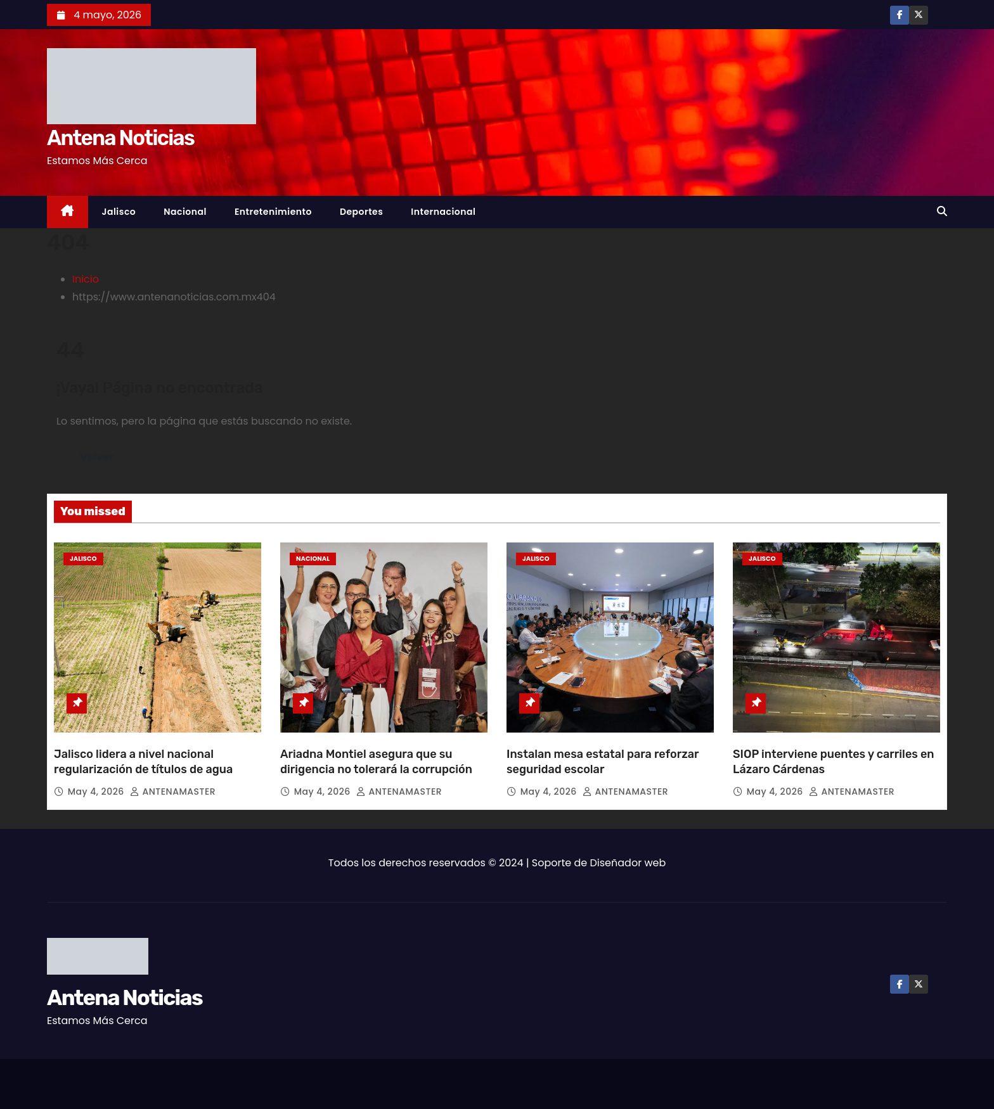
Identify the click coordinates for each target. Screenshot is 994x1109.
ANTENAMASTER (173, 791)
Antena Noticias (120, 137)
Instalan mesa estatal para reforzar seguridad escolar (603, 761)
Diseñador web (628, 863)
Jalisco (119, 211)
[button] (942, 211)
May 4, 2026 (97, 791)
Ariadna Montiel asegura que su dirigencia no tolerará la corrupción (376, 761)
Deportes (361, 211)
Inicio (85, 279)
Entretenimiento (273, 211)
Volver (96, 457)
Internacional (443, 211)
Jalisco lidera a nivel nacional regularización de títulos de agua (143, 761)
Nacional (185, 211)
